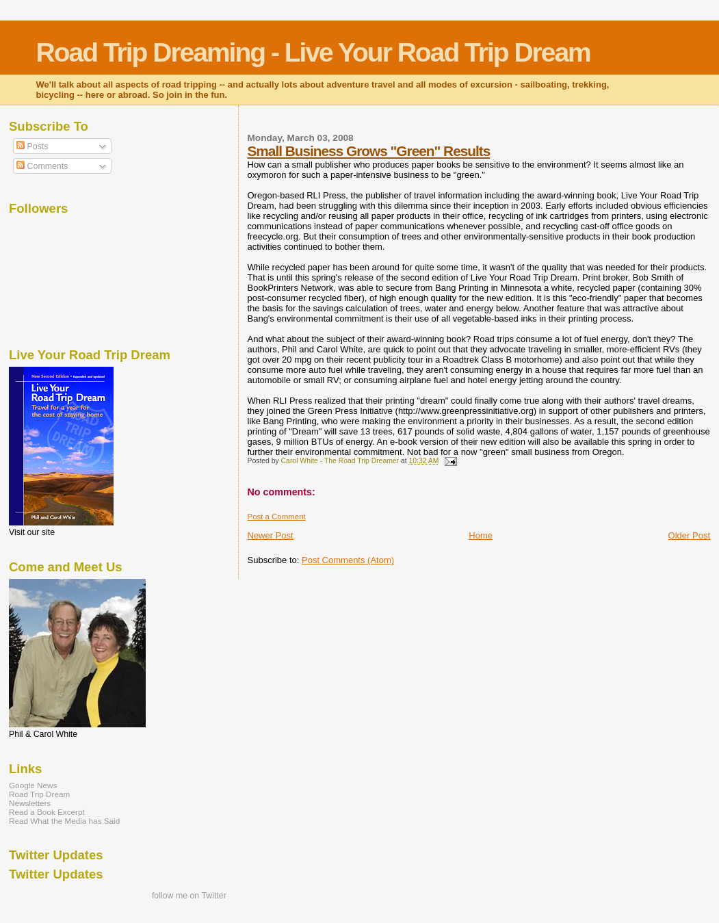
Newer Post (270, 535)
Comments (42, 166)
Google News (33, 785)
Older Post (689, 535)
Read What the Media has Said (64, 820)
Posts (32, 146)
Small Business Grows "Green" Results (369, 151)
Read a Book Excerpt (47, 811)
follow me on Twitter (189, 895)
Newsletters (30, 802)
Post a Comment (277, 516)
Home (481, 535)
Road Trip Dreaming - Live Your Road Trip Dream (313, 52)
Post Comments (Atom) (348, 560)
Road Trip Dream (39, 794)
